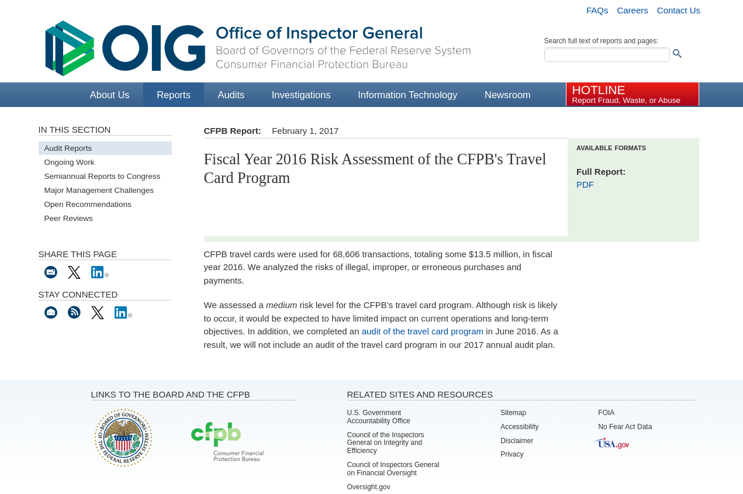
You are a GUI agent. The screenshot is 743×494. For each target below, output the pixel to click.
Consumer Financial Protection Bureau (227, 442)
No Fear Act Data (625, 427)
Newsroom (508, 94)
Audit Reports (68, 148)
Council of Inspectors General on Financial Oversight (393, 469)
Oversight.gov (368, 487)
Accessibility (519, 427)
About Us (110, 94)
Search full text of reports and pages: (601, 41)
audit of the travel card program (422, 331)
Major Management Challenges (99, 190)
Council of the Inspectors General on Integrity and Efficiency (385, 443)
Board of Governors (122, 437)
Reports (174, 94)
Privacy (511, 454)
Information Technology (407, 94)
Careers (632, 10)
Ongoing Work (69, 162)
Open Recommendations (88, 204)
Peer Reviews (68, 218)
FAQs (597, 10)
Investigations (301, 94)
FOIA (606, 413)
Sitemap (513, 413)
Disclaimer (516, 441)
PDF (585, 184)
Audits (230, 94)
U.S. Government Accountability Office (379, 417)
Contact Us (678, 10)
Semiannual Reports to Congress (102, 176)
